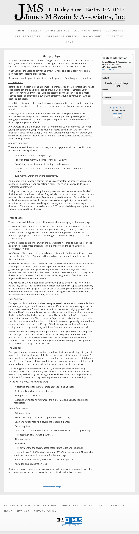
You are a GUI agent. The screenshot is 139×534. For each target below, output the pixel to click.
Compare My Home (87, 30)
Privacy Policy (45, 511)
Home (69, 42)
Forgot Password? (117, 107)
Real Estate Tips (27, 36)
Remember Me (117, 110)
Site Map (23, 511)
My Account (92, 36)
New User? (117, 113)
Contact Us (115, 36)
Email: (105, 89)
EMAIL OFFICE (108, 69)
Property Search (29, 30)
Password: (106, 97)
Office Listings (58, 30)
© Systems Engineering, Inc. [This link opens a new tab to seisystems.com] (69, 525)
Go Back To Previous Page (51, 487)
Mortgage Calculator (62, 36)
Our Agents (114, 30)
